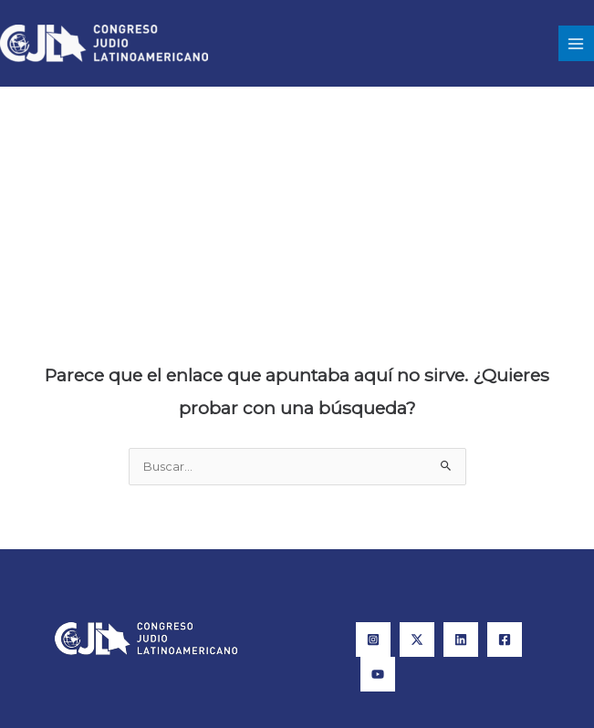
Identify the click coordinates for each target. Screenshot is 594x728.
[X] (417, 639)
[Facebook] (504, 639)
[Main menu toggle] (576, 43)
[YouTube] (377, 674)
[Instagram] (373, 639)
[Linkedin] (460, 639)
